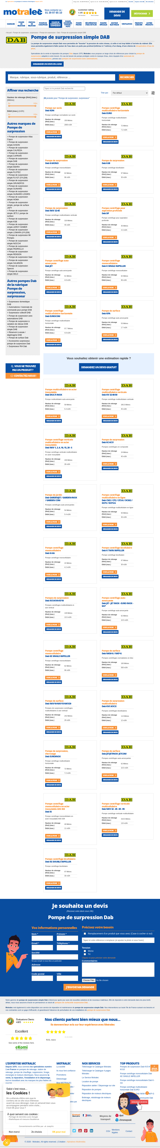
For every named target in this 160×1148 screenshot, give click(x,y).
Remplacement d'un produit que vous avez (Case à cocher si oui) (118, 933)
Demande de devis (53, 136)
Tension (86, 947)
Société (131, 1)
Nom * (35, 934)
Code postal (38, 974)
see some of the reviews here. (21, 1043)
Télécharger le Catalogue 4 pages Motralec (96, 1072)
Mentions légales (116, 1131)
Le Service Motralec (90, 1077)
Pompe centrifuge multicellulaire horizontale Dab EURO (133, 1088)
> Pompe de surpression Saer (19, 257)
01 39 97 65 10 (84, 1)
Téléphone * (63, 943)
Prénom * (61, 934)
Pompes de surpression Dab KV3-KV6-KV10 (136, 1068)
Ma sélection (149, 1)
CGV (108, 1131)
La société (60, 1067)
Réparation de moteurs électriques (96, 1093)
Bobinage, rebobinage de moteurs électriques (96, 1098)
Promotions (61, 1075)
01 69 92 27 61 (122, 1)
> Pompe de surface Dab (17, 338)
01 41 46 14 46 (103, 1)
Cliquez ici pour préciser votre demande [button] (98, 958)
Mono (89, 951)
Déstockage (142, 13)
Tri (87, 954)
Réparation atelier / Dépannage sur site (98, 1085)
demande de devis (117, 13)
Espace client (139, 1)
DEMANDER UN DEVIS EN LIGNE (47, 63)
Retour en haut (154, 1068)
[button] (11, 24)
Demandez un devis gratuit (98, 367)
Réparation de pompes (91, 1089)
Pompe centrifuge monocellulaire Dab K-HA (137, 1081)
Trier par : (105, 93)
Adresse (36, 964)
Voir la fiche (52, 132)
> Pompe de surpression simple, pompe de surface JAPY (18, 205)
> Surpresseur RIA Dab (17, 346)
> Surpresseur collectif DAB (19, 313)
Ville (59, 974)
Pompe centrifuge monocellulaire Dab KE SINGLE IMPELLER (136, 1074)
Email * (35, 943)
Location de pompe (90, 1081)
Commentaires (89, 961)
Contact (129, 1131)
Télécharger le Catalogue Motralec (96, 1067)
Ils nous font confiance (65, 1071)
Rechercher (127, 77)
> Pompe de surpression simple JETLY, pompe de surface (17, 213)
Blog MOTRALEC (63, 1083)
